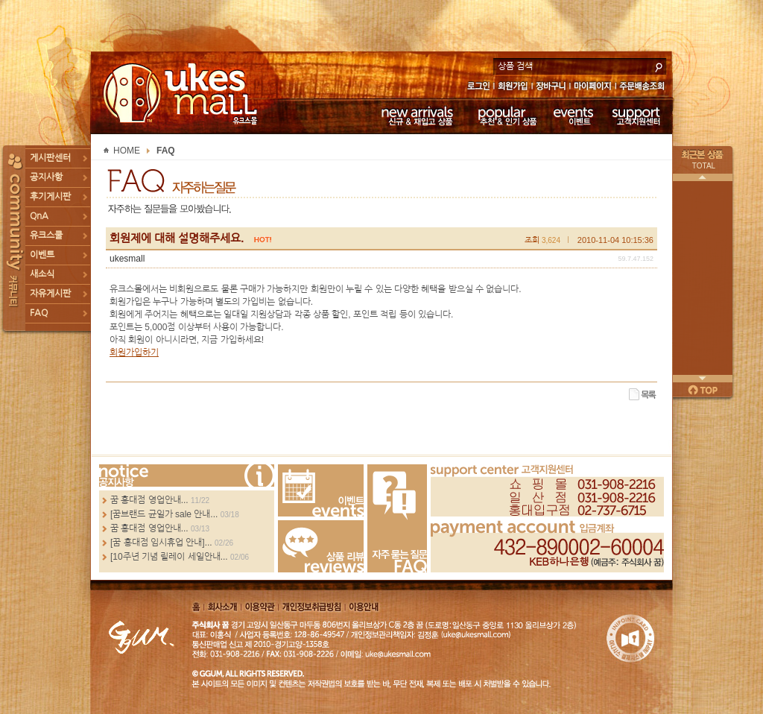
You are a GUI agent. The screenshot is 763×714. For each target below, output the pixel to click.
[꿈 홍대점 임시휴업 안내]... (161, 542)
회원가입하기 (134, 352)
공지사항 (46, 177)
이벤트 (573, 115)
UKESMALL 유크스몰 (182, 93)
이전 (702, 177)
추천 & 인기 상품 (506, 115)
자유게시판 (50, 293)
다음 (702, 378)
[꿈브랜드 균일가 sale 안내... (164, 514)
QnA (39, 216)
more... (186, 475)
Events (321, 490)
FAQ (39, 313)
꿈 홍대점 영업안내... (149, 500)
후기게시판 (50, 196)
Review (321, 546)
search (658, 65)
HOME (126, 150)
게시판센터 (50, 158)
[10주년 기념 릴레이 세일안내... (169, 557)
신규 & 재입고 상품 (415, 115)
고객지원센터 (637, 115)
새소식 (42, 274)
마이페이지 (592, 87)
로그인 (478, 87)
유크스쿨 (46, 235)
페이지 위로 (702, 390)
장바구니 (551, 87)
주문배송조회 (644, 87)
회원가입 (514, 87)
